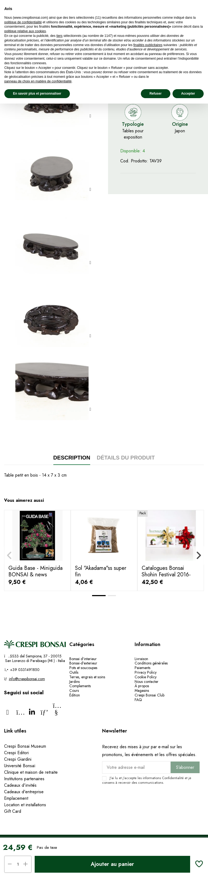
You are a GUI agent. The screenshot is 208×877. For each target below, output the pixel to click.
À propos (142, 686)
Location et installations (25, 805)
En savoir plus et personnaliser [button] (37, 93)
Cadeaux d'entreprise (24, 792)
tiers (59, 36)
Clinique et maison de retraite (31, 772)
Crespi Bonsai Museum (25, 746)
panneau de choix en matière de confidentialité (38, 81)
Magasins (142, 690)
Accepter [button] (188, 93)
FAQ (138, 699)
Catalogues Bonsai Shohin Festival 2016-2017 (166, 574)
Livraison (141, 658)
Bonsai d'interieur (83, 658)
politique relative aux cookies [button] (25, 31)
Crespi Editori (16, 753)
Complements (80, 686)
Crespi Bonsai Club (149, 695)
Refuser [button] (156, 93)
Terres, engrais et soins (87, 677)
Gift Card (12, 811)
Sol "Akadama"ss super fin (100, 571)
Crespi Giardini (17, 759)
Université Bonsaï (19, 766)
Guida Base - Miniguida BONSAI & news (35, 571)
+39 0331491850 (24, 669)
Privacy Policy (146, 672)
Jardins (74, 681)
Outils (73, 672)
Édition (74, 695)
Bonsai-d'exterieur (83, 663)
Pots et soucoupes (83, 667)
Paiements (142, 667)
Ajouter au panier (112, 864)
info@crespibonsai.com (27, 679)
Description (71, 458)
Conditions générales (151, 663)
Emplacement (16, 798)
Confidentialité (173, 777)
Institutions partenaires (24, 779)
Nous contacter (146, 681)
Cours (74, 690)
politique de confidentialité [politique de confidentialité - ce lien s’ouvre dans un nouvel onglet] (23, 22)
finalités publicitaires (147, 45)
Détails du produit (126, 458)
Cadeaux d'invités (20, 785)
